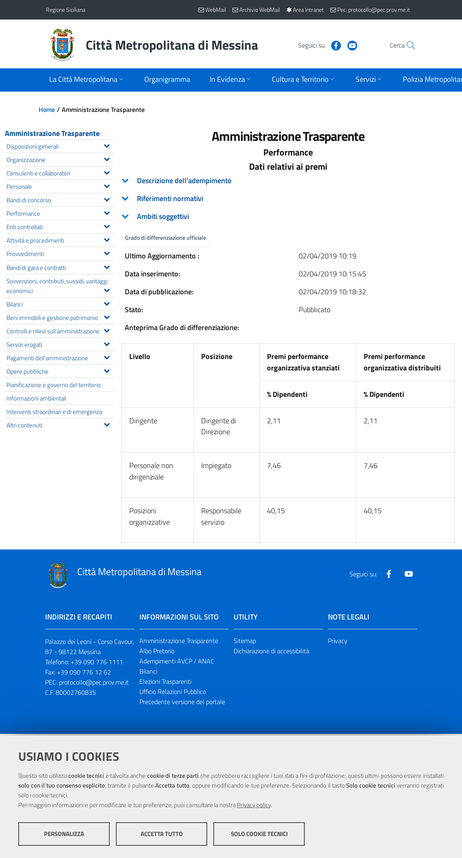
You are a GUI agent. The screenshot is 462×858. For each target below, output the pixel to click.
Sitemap (245, 641)
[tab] (288, 180)
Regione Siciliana (65, 9)
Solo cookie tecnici (259, 833)
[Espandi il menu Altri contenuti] (107, 424)
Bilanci (148, 671)
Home (47, 109)
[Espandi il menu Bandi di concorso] (107, 199)
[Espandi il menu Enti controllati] (107, 225)
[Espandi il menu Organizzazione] (107, 158)
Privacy (337, 641)
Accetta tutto (162, 833)
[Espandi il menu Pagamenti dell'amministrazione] (107, 356)
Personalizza (64, 833)
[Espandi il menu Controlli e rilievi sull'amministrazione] (107, 330)
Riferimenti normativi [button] (170, 198)
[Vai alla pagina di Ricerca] (406, 45)
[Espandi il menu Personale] (107, 185)
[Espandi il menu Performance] (107, 212)
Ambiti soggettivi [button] (163, 216)
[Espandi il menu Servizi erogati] (107, 343)
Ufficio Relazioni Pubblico (172, 691)
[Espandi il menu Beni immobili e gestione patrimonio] (107, 316)
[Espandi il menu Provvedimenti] (107, 252)
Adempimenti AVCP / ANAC (176, 661)
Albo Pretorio (156, 651)
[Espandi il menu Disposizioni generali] (107, 145)
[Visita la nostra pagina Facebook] (318, 45)
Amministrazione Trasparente (52, 133)
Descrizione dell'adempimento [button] (184, 180)
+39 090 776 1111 (97, 662)
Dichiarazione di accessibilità (271, 651)
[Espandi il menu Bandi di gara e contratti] (107, 266)
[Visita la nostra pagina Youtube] (335, 45)
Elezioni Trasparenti (165, 681)
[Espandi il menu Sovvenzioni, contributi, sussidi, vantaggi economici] (107, 289)
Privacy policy (254, 805)
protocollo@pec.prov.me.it (94, 682)
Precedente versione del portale (182, 702)
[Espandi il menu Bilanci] (107, 303)
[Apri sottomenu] (86, 80)
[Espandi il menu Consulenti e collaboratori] (107, 172)
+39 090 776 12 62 (84, 672)
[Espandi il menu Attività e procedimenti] (107, 239)
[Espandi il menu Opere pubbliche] (107, 370)
